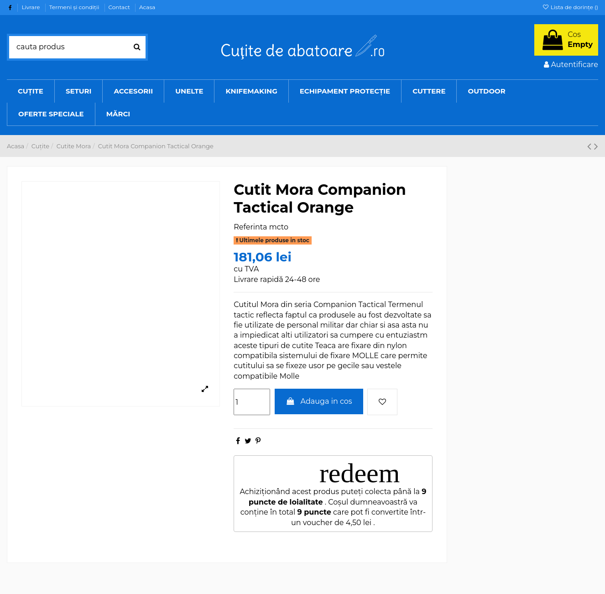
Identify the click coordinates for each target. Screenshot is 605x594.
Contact (120, 7)
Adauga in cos (319, 401)
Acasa (147, 7)
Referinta (250, 227)
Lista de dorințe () (570, 7)
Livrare (31, 7)
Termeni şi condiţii (75, 7)
